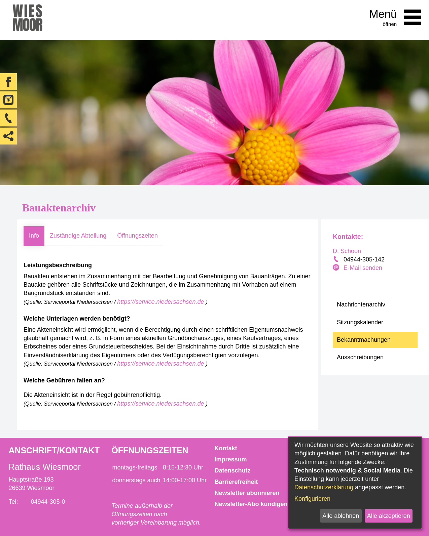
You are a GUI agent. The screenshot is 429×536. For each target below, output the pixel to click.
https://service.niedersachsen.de (161, 301)
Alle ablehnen (340, 515)
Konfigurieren (312, 498)
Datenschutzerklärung (323, 487)
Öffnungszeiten (137, 235)
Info (34, 235)
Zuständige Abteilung (78, 235)
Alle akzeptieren (388, 515)
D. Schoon (347, 251)
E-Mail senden (363, 267)
